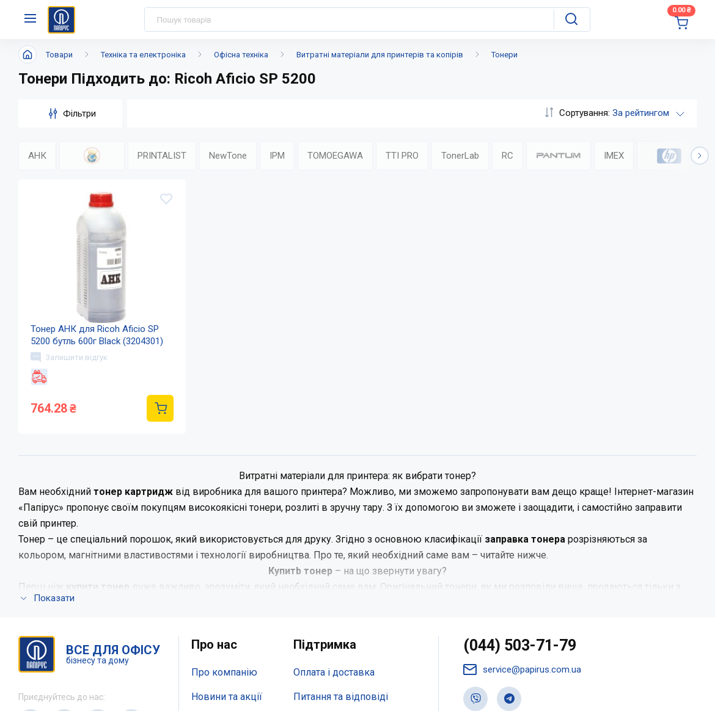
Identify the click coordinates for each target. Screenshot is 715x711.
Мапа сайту (216, 583)
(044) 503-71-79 (519, 483)
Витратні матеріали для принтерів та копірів (379, 54)
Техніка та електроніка (143, 54)
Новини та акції (226, 534)
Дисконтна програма (341, 559)
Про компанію (224, 510)
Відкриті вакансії (230, 607)
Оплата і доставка (334, 510)
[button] (700, 155)
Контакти (212, 559)
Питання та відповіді (340, 534)
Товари (59, 54)
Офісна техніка (241, 54)
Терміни (311, 583)
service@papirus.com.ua (522, 507)
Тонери (504, 54)
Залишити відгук (69, 357)
